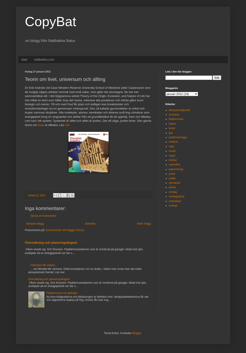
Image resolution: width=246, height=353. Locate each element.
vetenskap (175, 201)
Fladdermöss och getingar (61, 293)
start (24, 59)
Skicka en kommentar (43, 215)
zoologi (173, 205)
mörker (173, 160)
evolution (174, 114)
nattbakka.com (44, 59)
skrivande (174, 182)
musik (172, 151)
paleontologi (176, 169)
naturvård (174, 164)
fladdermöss (176, 119)
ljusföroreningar (178, 137)
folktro (172, 123)
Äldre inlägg (144, 223)
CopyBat (50, 21)
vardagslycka (176, 196)
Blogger (136, 333)
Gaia (41, 125)
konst (172, 128)
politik (172, 178)
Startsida (90, 223)
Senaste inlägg (35, 223)
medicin (173, 141)
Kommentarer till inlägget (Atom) (65, 230)
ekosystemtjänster (179, 110)
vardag (173, 192)
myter (172, 155)
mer (67, 125)
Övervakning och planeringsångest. (51, 242)
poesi (172, 173)
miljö (171, 146)
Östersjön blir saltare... (43, 265)
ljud (171, 132)
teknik (172, 187)
